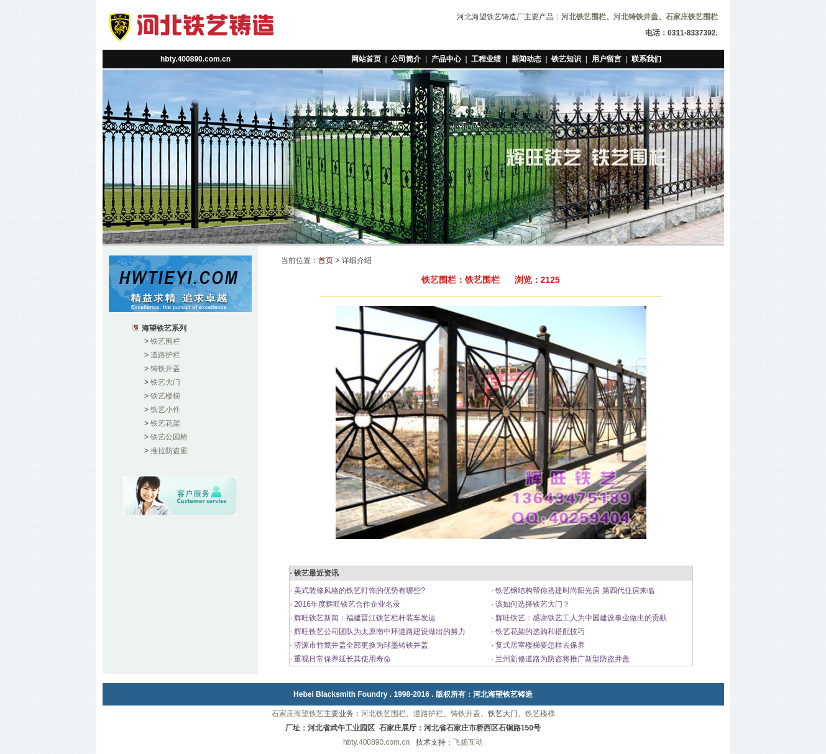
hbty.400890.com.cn (195, 59)
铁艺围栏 (165, 341)
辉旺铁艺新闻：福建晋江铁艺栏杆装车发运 (364, 618)
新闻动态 (526, 59)
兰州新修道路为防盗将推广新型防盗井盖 (561, 659)
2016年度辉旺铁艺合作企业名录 (346, 604)
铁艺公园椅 (169, 437)
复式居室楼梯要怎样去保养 (539, 645)
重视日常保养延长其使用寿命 (341, 659)
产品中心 (446, 59)
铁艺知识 (566, 59)
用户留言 (607, 59)
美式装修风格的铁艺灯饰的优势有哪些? (358, 590)
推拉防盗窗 (169, 450)
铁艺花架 (165, 423)
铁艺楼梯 (165, 396)
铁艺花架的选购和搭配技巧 (539, 631)
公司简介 (406, 59)
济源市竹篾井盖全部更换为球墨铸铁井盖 (360, 645)
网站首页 (366, 59)
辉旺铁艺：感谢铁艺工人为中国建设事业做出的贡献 (580, 618)
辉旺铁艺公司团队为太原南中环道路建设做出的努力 (379, 631)
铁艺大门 (165, 382)
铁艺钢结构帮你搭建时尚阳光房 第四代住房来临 (573, 590)
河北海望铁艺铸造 (503, 694)
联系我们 (646, 59)
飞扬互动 (468, 742)
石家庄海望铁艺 (298, 713)
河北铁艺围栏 (383, 713)
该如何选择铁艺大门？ (531, 604)
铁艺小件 (165, 409)
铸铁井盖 (165, 368)
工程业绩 (486, 59)
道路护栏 (165, 355)
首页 (325, 260)
